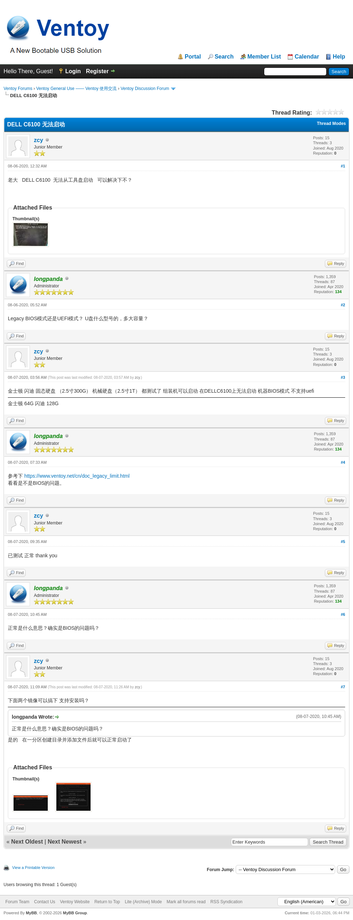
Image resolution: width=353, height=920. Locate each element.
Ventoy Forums (18, 88)
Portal (193, 57)
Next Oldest (27, 842)
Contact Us (44, 901)
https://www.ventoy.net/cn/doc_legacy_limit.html (76, 476)
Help (339, 57)
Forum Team (17, 901)
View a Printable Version (33, 867)
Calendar (307, 57)
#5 (343, 541)
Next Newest (65, 842)
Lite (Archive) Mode (143, 901)
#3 (343, 377)
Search (224, 57)
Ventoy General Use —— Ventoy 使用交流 (76, 88)
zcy (38, 140)
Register (97, 71)
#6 (343, 614)
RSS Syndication (226, 901)
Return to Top (107, 901)
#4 (343, 462)
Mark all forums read (186, 901)
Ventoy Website (74, 901)
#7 (343, 687)
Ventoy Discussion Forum (145, 88)
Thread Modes (331, 123)
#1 (343, 166)
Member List (264, 57)
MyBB (31, 913)
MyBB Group (75, 913)
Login (73, 71)
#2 (343, 305)
